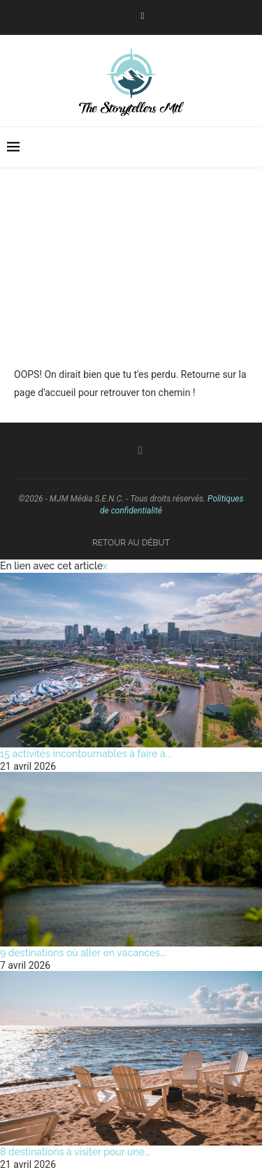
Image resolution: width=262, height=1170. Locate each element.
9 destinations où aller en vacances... (83, 952)
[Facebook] (143, 16)
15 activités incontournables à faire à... (85, 753)
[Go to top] (131, 542)
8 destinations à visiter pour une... (75, 1151)
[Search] (248, 147)
